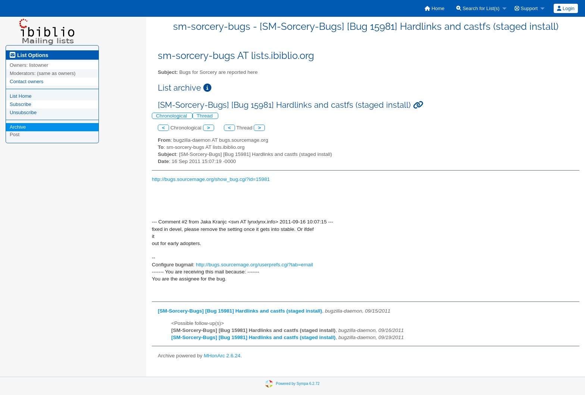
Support (526, 8)
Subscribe (20, 104)
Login (565, 8)
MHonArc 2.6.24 (222, 355)
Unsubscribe (23, 112)
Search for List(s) (478, 8)
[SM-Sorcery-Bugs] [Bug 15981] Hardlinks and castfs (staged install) (240, 311)
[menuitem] (434, 8)
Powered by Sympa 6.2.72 (297, 384)
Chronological (172, 116)
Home (434, 8)
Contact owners (26, 81)
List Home (21, 96)
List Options (29, 55)
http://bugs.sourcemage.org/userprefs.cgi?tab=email (254, 264)
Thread (205, 116)
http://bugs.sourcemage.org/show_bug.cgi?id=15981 (211, 179)
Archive (18, 127)
